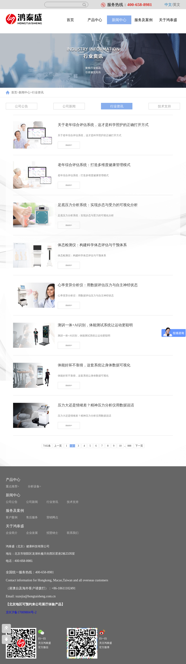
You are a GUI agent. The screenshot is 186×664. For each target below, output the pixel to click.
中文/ (169, 5)
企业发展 (32, 532)
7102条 (47, 445)
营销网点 (52, 517)
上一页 (58, 445)
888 (129, 445)
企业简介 (11, 532)
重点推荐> (12, 486)
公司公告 (21, 106)
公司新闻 (69, 106)
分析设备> (34, 486)
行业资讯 (38, 92)
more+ (69, 145)
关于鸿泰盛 (168, 20)
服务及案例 (143, 20)
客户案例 (11, 517)
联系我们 (72, 532)
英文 (176, 5)
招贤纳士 (52, 532)
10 (120, 445)
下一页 (139, 445)
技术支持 (164, 106)
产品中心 (95, 20)
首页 (70, 20)
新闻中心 (119, 20)
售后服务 (32, 517)
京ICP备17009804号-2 (21, 612)
